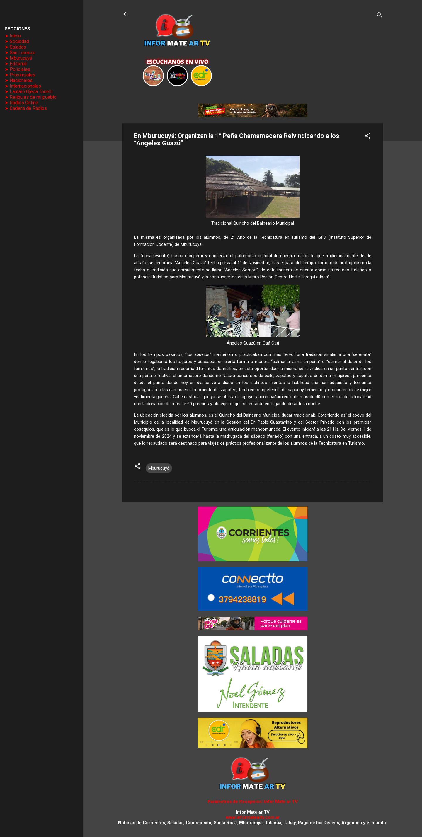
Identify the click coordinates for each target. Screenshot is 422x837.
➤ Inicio (13, 36)
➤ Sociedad (17, 41)
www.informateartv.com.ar (253, 817)
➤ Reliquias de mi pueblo (31, 97)
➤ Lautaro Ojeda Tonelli (28, 91)
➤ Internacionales (23, 86)
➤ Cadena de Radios (26, 108)
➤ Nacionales (19, 80)
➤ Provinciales (20, 75)
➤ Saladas (15, 47)
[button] (367, 136)
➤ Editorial (15, 64)
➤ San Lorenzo (20, 52)
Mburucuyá (158, 468)
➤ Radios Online (21, 102)
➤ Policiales (17, 69)
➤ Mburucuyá (18, 58)
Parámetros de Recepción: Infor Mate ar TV (252, 801)
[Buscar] (379, 16)
